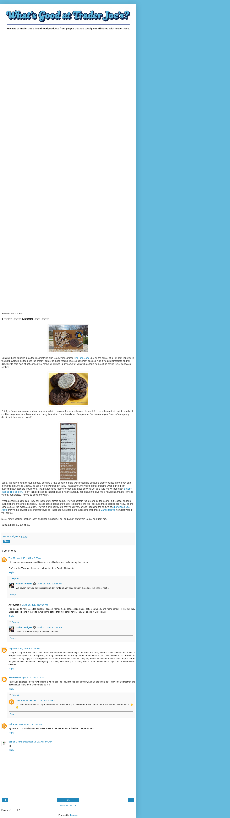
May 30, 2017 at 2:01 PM (30, 724)
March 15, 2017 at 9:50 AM (29, 558)
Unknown (20, 700)
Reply (11, 572)
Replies (15, 578)
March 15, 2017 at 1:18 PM (49, 627)
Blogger (73, 815)
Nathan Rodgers (24, 584)
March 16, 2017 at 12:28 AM (26, 648)
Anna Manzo (15, 678)
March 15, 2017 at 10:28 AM (35, 605)
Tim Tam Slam (81, 358)
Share (6, 541)
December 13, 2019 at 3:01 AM (37, 742)
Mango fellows (107, 510)
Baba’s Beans (15, 742)
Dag (10, 648)
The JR (12, 558)
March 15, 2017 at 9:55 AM (49, 584)
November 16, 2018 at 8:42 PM (40, 700)
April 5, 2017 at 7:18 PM (33, 678)
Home (68, 800)
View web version (68, 805)
